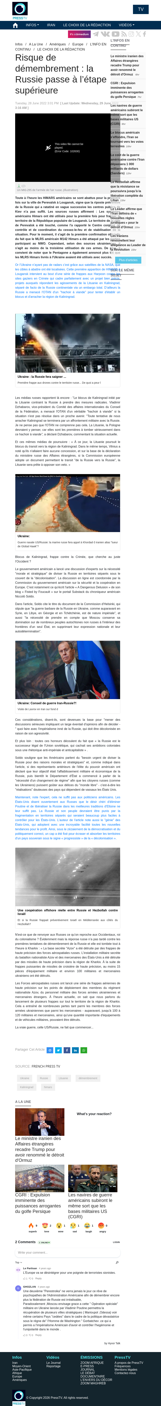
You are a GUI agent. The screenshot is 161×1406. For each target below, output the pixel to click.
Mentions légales (126, 1369)
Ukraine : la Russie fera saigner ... (42, 376)
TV (141, 9)
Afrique (17, 1373)
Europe (17, 1376)
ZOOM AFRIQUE (92, 1362)
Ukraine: (24, 536)
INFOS (31, 25)
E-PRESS (87, 1366)
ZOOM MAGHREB (93, 1383)
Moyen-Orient (21, 1366)
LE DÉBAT (87, 1373)
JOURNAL (87, 1369)
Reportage (53, 1366)
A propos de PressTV (129, 1362)
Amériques (19, 1379)
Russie (44, 1078)
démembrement (88, 1078)
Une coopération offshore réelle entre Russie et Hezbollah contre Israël (68, 912)
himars (48, 1087)
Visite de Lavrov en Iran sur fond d (38, 709)
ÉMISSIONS (22, 34)
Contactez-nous (125, 1373)
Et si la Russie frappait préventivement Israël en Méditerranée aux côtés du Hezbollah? (68, 922)
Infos (17, 1357)
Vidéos (52, 1357)
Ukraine (24, 1078)
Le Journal (53, 1362)
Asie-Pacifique (22, 1369)
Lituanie (63, 1078)
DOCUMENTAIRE (92, 1376)
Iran (15, 1362)
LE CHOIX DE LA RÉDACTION (87, 25)
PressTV (123, 1357)
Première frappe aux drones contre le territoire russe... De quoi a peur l (59, 382)
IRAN (51, 25)
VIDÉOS (125, 25)
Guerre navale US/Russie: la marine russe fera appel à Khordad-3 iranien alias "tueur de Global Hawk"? (68, 544)
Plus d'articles (128, 260)
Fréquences (123, 1366)
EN (135, 42)
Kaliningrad (26, 1087)
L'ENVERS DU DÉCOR (96, 1379)
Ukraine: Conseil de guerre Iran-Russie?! (47, 703)
